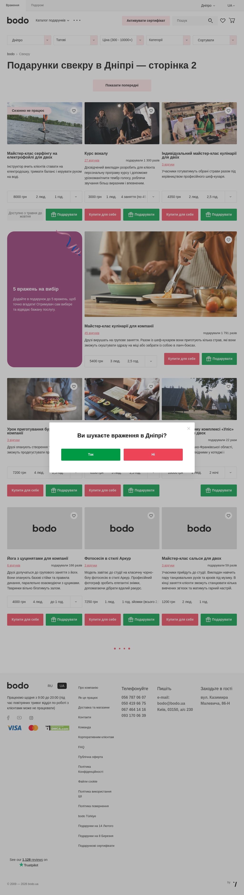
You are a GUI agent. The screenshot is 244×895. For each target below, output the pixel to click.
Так (91, 454)
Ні (153, 454)
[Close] (188, 428)
